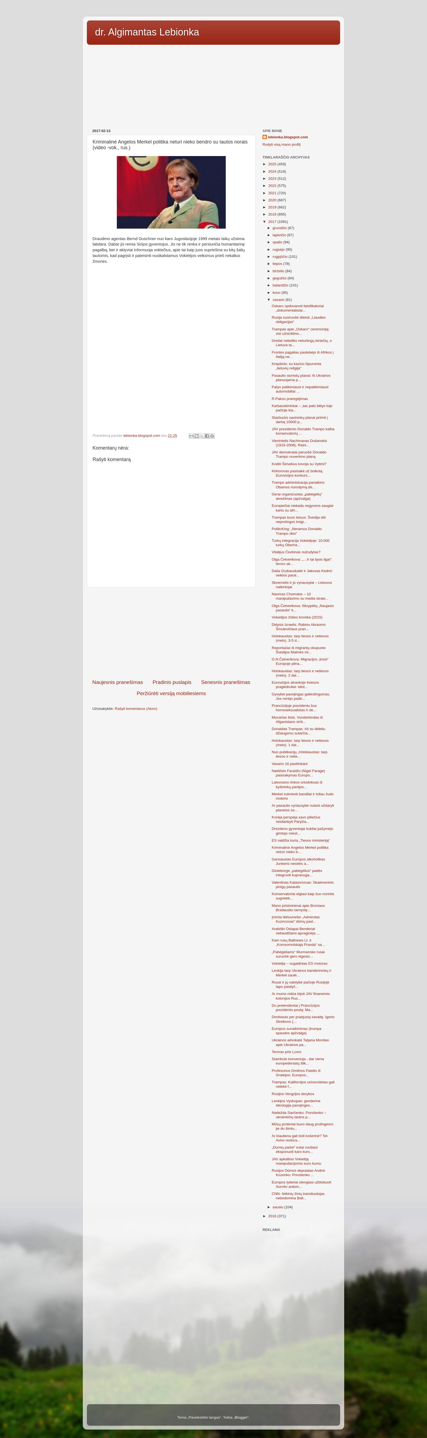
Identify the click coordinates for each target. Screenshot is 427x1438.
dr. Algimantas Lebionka (147, 32)
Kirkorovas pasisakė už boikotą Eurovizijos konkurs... (297, 473)
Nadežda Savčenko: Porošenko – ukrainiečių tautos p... (299, 1115)
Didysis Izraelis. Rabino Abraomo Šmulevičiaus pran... (299, 627)
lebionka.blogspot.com (288, 137)
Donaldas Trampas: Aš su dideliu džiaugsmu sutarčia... (298, 731)
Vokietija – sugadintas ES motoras (300, 963)
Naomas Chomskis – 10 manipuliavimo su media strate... (300, 596)
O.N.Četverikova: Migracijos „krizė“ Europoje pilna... (300, 661)
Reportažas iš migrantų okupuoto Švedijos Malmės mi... (299, 650)
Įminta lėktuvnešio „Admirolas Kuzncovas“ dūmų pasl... (296, 919)
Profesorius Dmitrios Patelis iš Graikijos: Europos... (296, 1073)
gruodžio (280, 228)
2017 (272, 222)
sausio (278, 1207)
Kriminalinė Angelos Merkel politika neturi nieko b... (300, 849)
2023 (272, 179)
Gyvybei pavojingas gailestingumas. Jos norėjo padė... (301, 696)
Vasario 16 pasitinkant (290, 764)
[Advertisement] (213, 85)
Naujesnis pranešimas (117, 682)
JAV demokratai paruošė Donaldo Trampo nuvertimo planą (299, 454)
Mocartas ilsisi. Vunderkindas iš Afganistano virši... (297, 719)
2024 (272, 171)
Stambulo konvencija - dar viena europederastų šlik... (298, 1061)
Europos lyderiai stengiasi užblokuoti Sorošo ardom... (301, 1184)
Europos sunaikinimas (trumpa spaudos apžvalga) (296, 1031)
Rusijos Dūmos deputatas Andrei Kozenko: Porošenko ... (298, 1172)
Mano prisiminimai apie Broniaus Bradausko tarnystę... (298, 908)
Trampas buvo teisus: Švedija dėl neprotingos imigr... (299, 519)
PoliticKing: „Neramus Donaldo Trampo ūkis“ (297, 531)
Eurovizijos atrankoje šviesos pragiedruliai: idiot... (295, 684)
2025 (272, 164)
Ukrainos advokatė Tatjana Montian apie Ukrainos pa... (300, 1042)
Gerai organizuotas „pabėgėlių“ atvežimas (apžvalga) (297, 496)
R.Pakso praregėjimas (290, 399)
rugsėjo (279, 249)
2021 (272, 193)
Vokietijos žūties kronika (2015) (297, 617)
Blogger (241, 1417)
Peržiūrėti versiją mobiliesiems (171, 693)
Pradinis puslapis (171, 682)
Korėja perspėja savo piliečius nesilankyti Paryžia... (296, 819)
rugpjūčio (281, 257)
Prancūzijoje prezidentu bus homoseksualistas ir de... (294, 708)
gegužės (280, 278)
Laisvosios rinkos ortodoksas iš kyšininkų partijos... (297, 784)
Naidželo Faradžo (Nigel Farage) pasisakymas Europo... (298, 773)
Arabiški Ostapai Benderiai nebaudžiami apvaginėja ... (296, 931)
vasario (279, 300)
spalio (278, 242)
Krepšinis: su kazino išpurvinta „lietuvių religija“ (296, 366)
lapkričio (280, 235)
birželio (279, 271)
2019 (272, 207)
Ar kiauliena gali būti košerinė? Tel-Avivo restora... (300, 1138)
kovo (277, 293)
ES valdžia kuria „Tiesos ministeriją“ (301, 840)
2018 (272, 214)
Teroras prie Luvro (286, 1052)
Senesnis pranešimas (225, 682)
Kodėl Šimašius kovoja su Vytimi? (299, 464)
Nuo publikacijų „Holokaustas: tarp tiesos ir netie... (300, 754)
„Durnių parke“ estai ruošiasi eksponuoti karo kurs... (295, 1149)
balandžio (281, 285)
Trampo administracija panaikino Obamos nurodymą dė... (298, 484)
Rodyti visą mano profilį (282, 144)
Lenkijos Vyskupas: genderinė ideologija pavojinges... (296, 1103)
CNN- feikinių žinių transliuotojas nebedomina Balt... (298, 1196)
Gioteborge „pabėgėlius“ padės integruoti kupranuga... (297, 873)
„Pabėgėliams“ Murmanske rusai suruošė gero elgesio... (298, 954)
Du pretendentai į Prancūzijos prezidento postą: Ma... (296, 1007)
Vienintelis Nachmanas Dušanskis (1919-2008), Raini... (299, 443)
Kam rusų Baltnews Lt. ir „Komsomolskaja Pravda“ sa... (298, 942)
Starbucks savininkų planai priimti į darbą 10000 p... (300, 419)
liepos (278, 264)
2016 (272, 1216)
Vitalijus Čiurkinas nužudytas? (296, 552)
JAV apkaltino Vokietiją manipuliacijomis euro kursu (296, 1161)
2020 (272, 200)
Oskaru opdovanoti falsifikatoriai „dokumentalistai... (298, 308)
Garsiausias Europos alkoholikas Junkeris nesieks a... (298, 861)
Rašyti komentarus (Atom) (136, 709)
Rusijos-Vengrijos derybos (293, 1094)
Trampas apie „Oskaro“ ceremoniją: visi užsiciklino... (301, 331)
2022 (272, 186)
